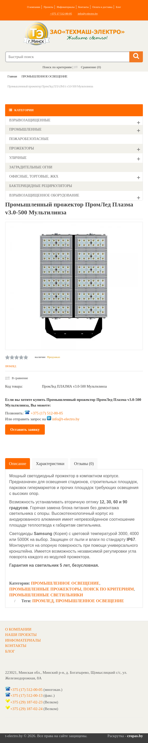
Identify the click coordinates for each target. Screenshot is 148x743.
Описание (17, 463)
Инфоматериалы (66, 7)
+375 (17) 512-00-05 (47, 413)
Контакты (83, 7)
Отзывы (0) (84, 463)
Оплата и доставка (102, 7)
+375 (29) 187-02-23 (26, 702)
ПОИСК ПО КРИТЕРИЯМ (108, 589)
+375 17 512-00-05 (61, 13)
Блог (118, 7)
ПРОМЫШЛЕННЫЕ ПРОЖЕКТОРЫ (45, 589)
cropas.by (135, 736)
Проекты (48, 7)
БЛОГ (10, 651)
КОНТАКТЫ (15, 646)
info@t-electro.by (88, 13)
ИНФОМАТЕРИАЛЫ (23, 640)
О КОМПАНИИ (18, 629)
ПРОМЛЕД (10, 366)
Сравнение (87, 67)
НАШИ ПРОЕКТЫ (21, 635)
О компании (33, 7)
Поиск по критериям (57, 67)
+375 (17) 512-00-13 (26, 695)
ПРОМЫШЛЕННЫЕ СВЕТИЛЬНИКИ (46, 595)
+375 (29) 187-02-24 (26, 709)
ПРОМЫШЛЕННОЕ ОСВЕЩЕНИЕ (65, 583)
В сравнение (16, 378)
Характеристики (50, 463)
